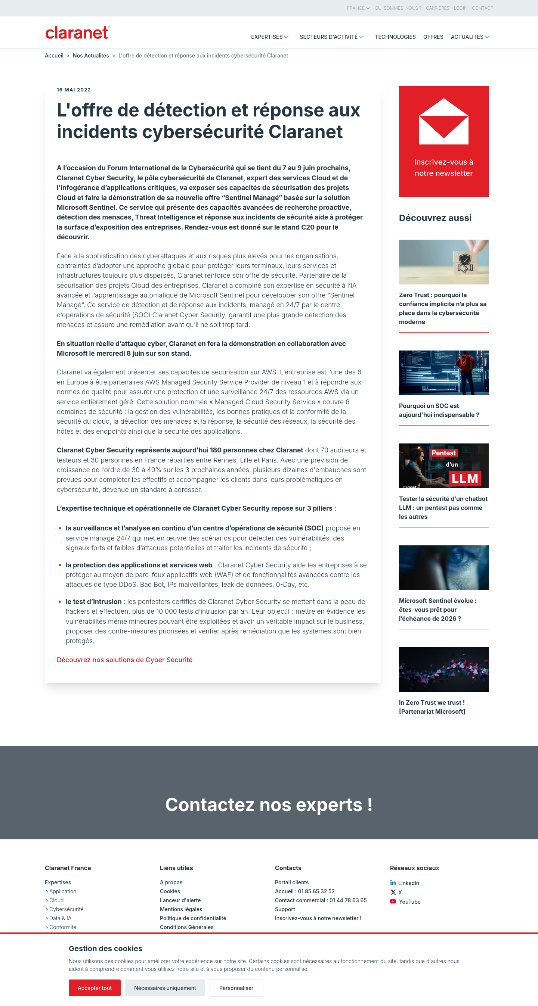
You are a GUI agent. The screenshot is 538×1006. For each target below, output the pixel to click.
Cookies (170, 891)
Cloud (56, 900)
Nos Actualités (91, 55)
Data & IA (60, 918)
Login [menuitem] (460, 8)
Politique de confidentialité (193, 918)
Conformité (62, 927)
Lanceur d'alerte (180, 900)
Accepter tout (95, 988)
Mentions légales (181, 909)
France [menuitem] (358, 8)
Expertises (58, 882)
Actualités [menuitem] (472, 37)
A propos (171, 882)
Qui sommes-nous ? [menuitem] (398, 8)
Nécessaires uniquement (165, 988)
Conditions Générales (187, 927)
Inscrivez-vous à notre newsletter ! (318, 918)
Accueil (54, 55)
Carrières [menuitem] (437, 8)
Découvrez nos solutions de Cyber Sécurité (125, 660)
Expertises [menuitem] (271, 37)
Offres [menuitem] (433, 37)
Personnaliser (236, 988)
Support (285, 909)
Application (62, 891)
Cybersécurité (66, 909)
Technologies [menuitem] (395, 37)
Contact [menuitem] (482, 8)
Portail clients (292, 882)
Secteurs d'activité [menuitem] (333, 37)
